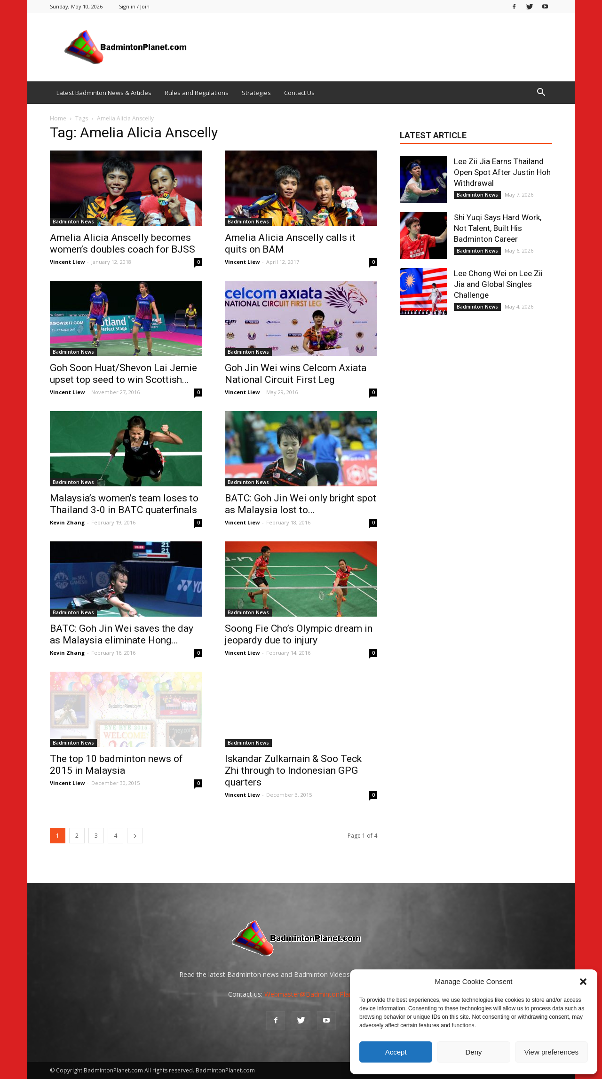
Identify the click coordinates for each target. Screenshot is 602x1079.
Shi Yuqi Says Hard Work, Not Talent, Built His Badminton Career (497, 228)
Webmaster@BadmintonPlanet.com (319, 994)
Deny (473, 1052)
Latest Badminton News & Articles (103, 92)
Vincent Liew (67, 261)
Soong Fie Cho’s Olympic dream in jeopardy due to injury (298, 634)
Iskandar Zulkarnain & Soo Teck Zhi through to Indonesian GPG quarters (293, 770)
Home (58, 118)
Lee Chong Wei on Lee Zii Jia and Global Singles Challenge (498, 284)
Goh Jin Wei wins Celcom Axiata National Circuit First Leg (295, 373)
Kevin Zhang (67, 522)
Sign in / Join (134, 6)
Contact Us (299, 92)
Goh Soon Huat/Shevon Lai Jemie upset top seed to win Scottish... (123, 373)
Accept (396, 1052)
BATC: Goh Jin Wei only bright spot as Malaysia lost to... (300, 504)
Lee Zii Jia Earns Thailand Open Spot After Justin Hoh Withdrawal (502, 172)
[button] (583, 981)
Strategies (256, 92)
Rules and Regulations (197, 92)
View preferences (551, 1052)
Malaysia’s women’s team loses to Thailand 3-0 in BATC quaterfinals (124, 504)
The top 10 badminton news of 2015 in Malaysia (116, 764)
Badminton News (73, 221)
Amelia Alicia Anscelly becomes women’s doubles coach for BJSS (122, 243)
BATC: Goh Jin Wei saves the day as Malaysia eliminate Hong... (121, 634)
